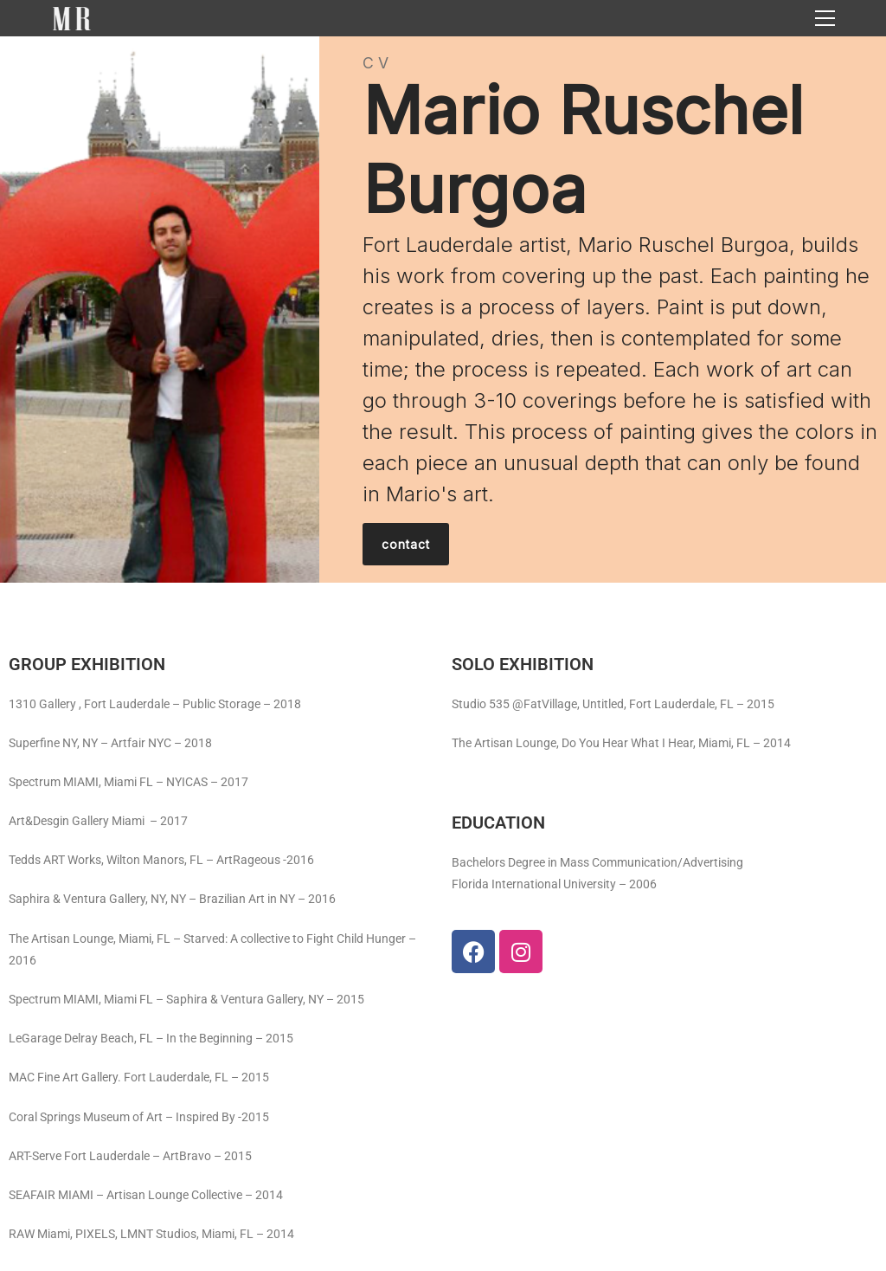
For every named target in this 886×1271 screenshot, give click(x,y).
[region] (443, 309)
